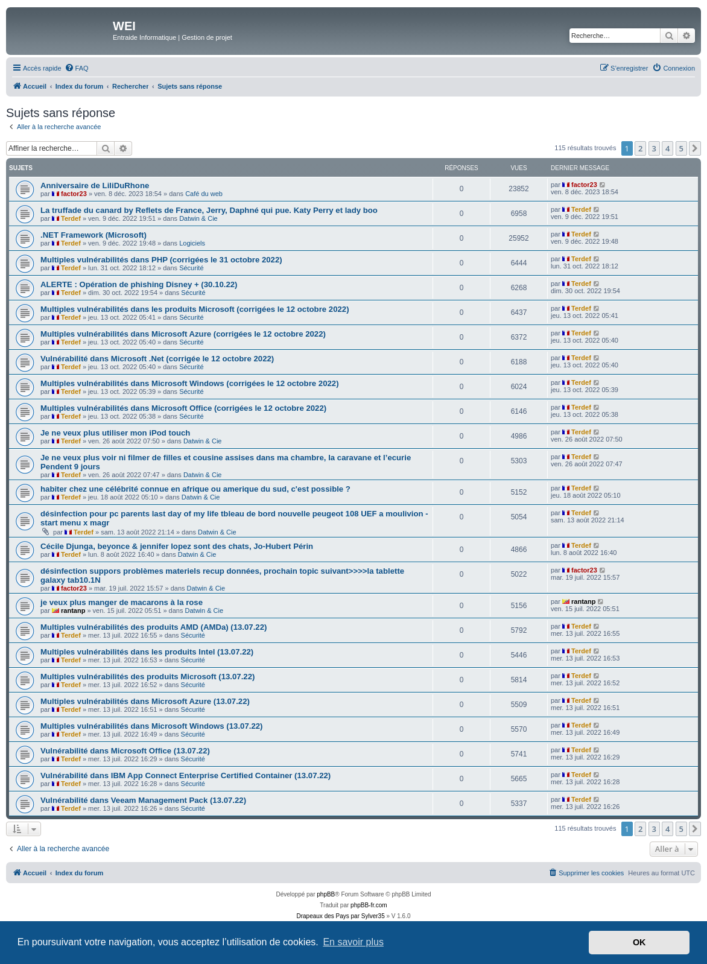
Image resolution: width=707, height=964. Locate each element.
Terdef (71, 218)
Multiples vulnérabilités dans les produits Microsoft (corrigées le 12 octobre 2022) (194, 309)
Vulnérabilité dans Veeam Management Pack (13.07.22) (143, 800)
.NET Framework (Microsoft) (93, 234)
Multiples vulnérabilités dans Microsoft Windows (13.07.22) (151, 726)
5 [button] (681, 148)
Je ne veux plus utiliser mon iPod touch (115, 432)
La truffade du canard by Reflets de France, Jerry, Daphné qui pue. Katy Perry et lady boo (209, 210)
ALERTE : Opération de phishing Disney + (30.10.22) (138, 284)
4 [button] (667, 148)
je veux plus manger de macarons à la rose (121, 602)
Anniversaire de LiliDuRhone (94, 185)
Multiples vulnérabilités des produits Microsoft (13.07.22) (147, 676)
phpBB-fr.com (368, 905)
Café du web (204, 193)
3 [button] (654, 148)
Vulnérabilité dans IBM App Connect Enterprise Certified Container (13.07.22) (185, 775)
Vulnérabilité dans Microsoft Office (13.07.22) (125, 750)
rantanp (73, 610)
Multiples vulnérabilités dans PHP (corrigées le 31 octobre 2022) (161, 259)
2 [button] (640, 148)
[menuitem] (77, 68)
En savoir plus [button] (353, 942)
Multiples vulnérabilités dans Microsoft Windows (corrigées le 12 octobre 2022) (189, 383)
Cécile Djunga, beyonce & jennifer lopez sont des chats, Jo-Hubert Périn (176, 546)
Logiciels (192, 243)
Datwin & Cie (198, 218)
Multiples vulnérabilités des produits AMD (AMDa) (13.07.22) (153, 627)
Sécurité (191, 267)
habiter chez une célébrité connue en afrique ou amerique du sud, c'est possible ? (195, 488)
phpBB (326, 894)
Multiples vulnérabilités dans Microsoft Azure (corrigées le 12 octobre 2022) (183, 333)
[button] (695, 148)
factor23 (74, 193)
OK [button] (639, 942)
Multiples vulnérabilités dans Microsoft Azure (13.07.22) (145, 701)
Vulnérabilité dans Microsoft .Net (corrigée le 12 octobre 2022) (157, 358)
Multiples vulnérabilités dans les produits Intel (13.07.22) (146, 651)
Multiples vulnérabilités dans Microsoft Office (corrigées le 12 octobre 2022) (183, 408)
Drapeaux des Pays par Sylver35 (341, 916)
